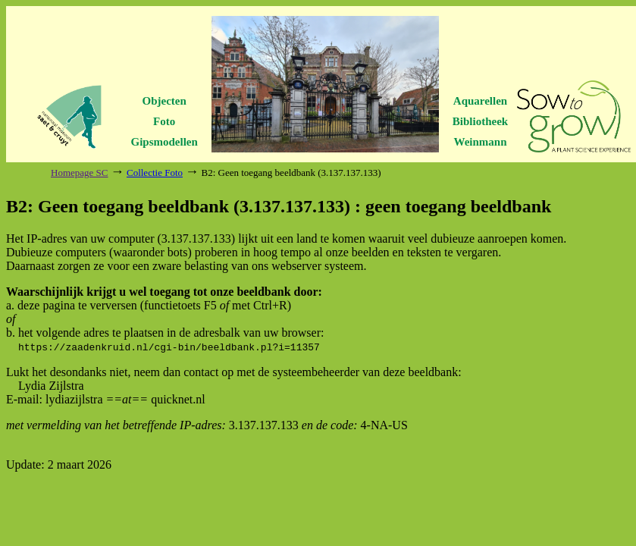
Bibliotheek (480, 121)
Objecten (164, 101)
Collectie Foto (155, 172)
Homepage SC (79, 172)
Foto (164, 121)
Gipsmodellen (164, 142)
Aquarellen (480, 101)
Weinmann (479, 142)
